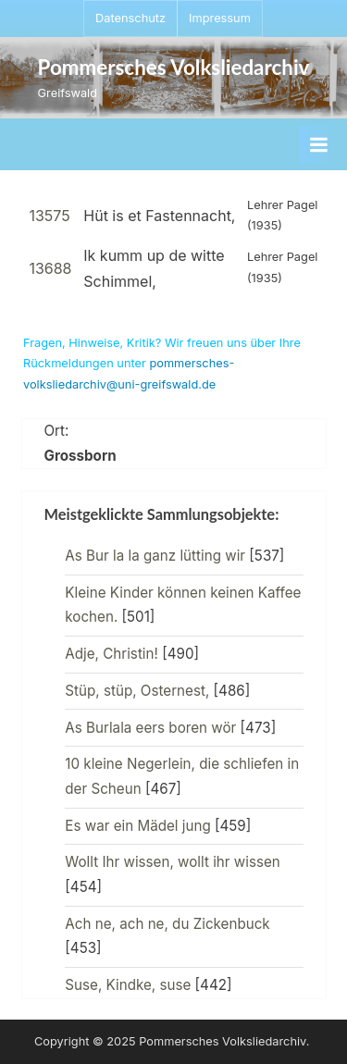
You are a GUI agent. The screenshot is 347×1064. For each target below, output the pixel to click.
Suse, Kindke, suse (128, 985)
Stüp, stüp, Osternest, (137, 690)
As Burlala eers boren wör (150, 727)
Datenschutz (130, 18)
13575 (49, 215)
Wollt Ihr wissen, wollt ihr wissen (172, 862)
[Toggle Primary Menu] (318, 144)
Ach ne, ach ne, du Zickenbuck (167, 924)
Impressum (220, 18)
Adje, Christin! (111, 653)
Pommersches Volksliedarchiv (174, 67)
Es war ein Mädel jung (137, 826)
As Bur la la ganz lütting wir (155, 555)
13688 (50, 268)
